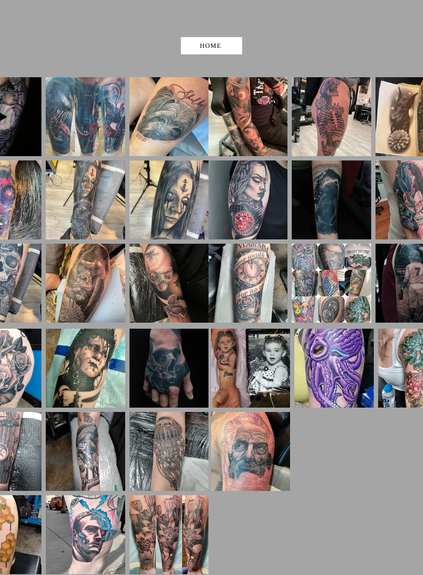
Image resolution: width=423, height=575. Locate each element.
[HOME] (211, 45)
